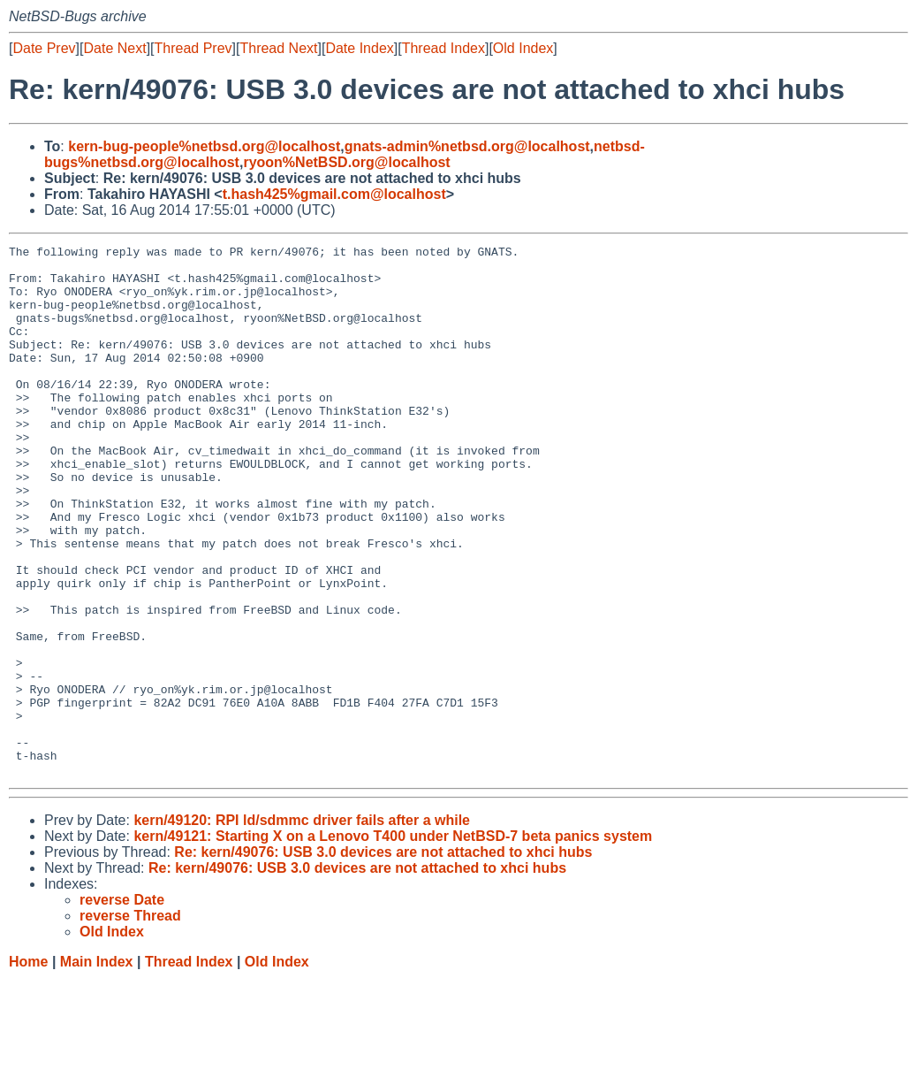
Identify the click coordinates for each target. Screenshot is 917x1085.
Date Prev (43, 48)
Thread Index (443, 48)
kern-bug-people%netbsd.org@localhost (204, 146)
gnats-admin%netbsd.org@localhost (467, 146)
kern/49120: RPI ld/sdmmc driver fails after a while (301, 926)
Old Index (523, 48)
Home (28, 1067)
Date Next (114, 48)
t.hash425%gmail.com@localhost (334, 194)
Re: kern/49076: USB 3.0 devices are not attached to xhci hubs (383, 958)
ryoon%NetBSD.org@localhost (346, 162)
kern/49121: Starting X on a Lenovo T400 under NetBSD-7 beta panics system (392, 942)
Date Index (359, 48)
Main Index (96, 1067)
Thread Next (278, 48)
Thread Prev (193, 48)
